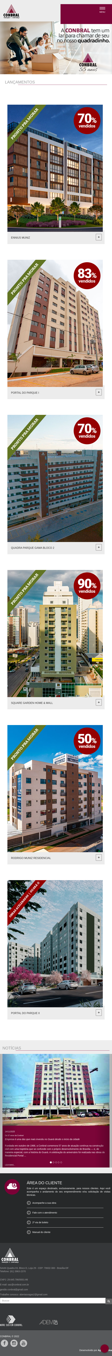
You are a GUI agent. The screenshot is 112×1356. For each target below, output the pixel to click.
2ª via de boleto (40, 1222)
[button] (8, 44)
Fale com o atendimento (44, 1212)
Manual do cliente (41, 1232)
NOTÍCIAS (11, 1048)
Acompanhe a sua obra (44, 1203)
